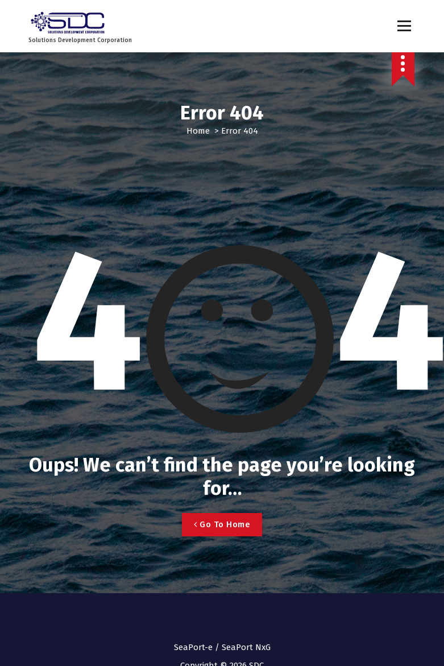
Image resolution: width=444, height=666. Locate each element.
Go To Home (222, 524)
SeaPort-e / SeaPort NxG (222, 647)
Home (198, 131)
